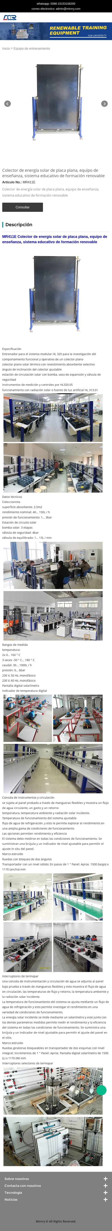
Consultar (23, 207)
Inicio (6, 48)
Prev (7, 104)
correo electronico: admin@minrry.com (56, 8)
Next (104, 104)
